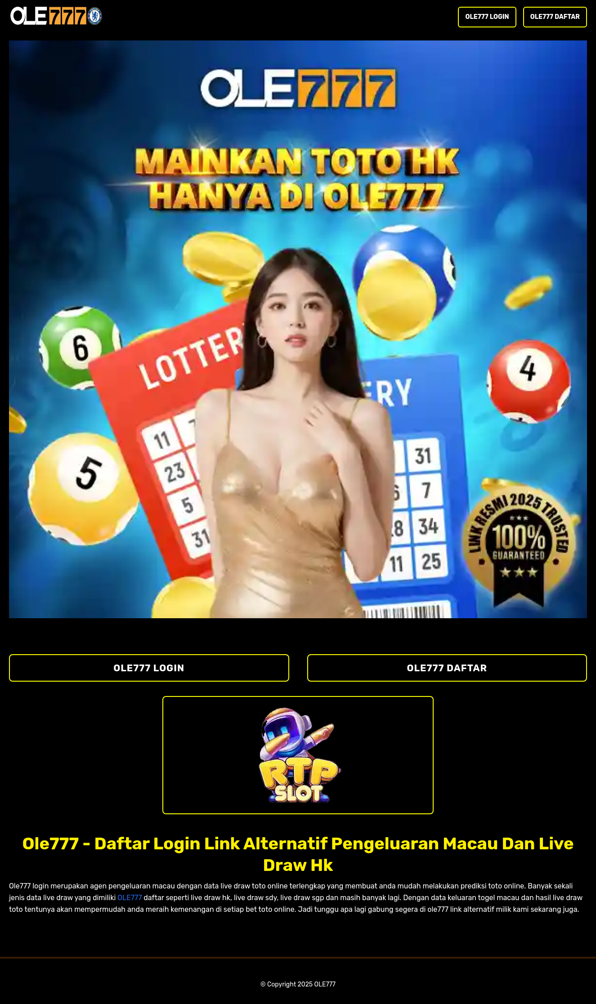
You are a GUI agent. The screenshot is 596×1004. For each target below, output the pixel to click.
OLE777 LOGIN (487, 17)
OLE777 (129, 897)
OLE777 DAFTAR (555, 17)
